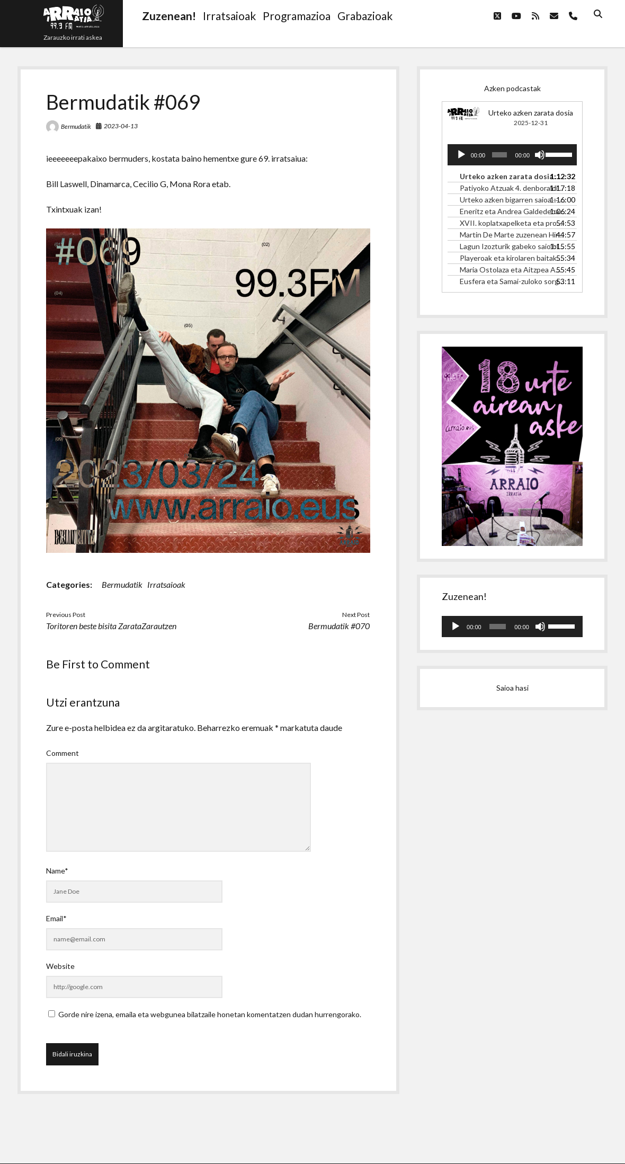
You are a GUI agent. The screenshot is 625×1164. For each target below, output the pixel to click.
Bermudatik (76, 126)
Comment (62, 752)
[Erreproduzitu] (461, 154)
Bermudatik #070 (339, 626)
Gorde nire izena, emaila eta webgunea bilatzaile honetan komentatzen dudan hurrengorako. (209, 1014)
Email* (56, 918)
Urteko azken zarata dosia (530, 112)
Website (60, 966)
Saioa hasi (512, 687)
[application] (512, 154)
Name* (57, 870)
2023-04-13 (121, 126)
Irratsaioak (166, 584)
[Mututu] (539, 154)
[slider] (499, 154)
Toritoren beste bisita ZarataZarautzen (111, 626)
